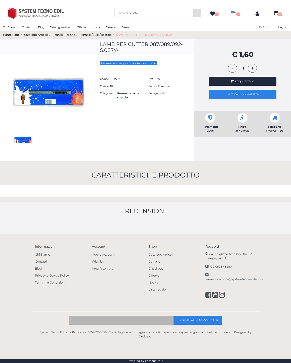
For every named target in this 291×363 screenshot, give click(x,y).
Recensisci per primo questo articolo (128, 63)
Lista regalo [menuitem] (157, 289)
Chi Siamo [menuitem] (9, 27)
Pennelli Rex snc (63, 35)
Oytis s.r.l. (145, 336)
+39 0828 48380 (220, 266)
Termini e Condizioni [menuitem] (50, 282)
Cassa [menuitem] (125, 27)
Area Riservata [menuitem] (102, 268)
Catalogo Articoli (36, 35)
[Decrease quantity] (232, 68)
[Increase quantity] (252, 68)
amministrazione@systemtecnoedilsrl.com (235, 279)
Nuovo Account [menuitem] (103, 254)
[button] (197, 13)
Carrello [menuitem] (111, 27)
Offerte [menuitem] (81, 27)
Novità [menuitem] (96, 27)
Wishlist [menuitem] (98, 261)
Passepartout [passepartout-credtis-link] (154, 361)
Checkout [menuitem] (156, 268)
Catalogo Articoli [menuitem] (60, 27)
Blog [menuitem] (41, 27)
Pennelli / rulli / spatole (95, 35)
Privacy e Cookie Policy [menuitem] (52, 275)
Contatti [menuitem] (27, 27)
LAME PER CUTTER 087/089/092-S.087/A (144, 35)
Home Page (11, 35)
